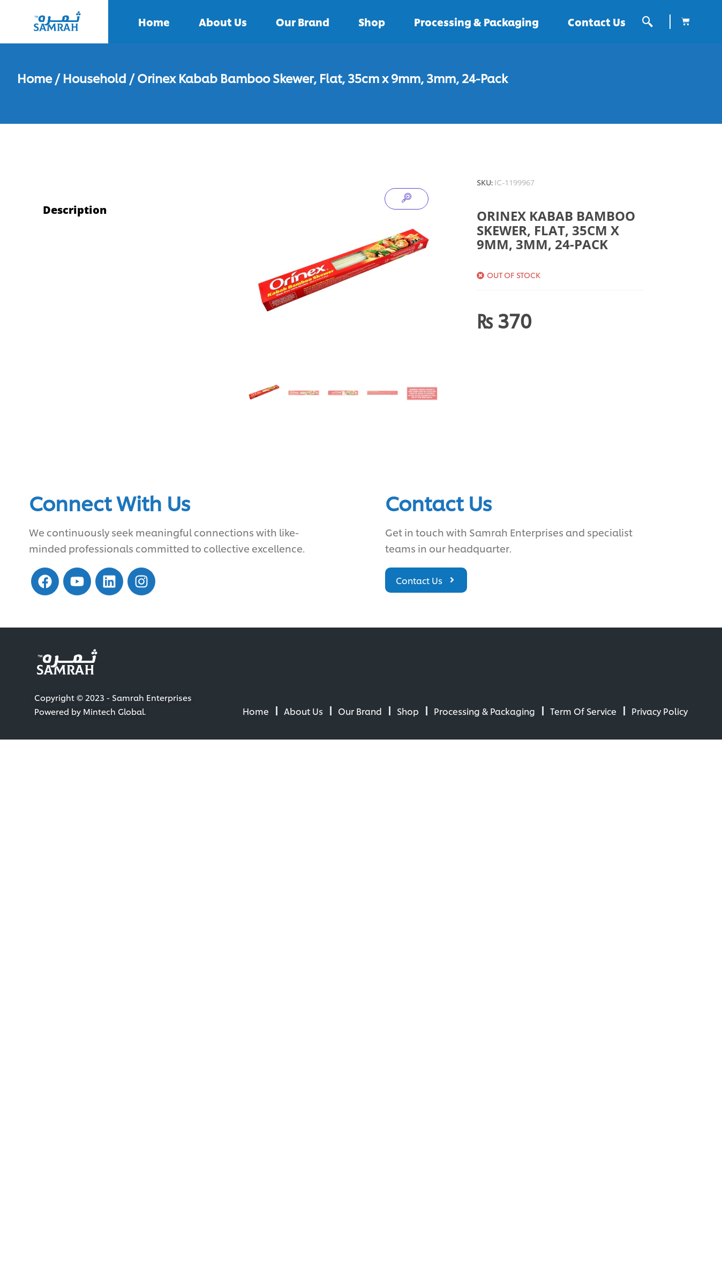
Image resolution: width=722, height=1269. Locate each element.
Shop (371, 21)
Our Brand (302, 21)
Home (154, 21)
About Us (223, 21)
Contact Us (597, 21)
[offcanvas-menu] (647, 21)
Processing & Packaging (476, 21)
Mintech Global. (114, 711)
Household (94, 78)
